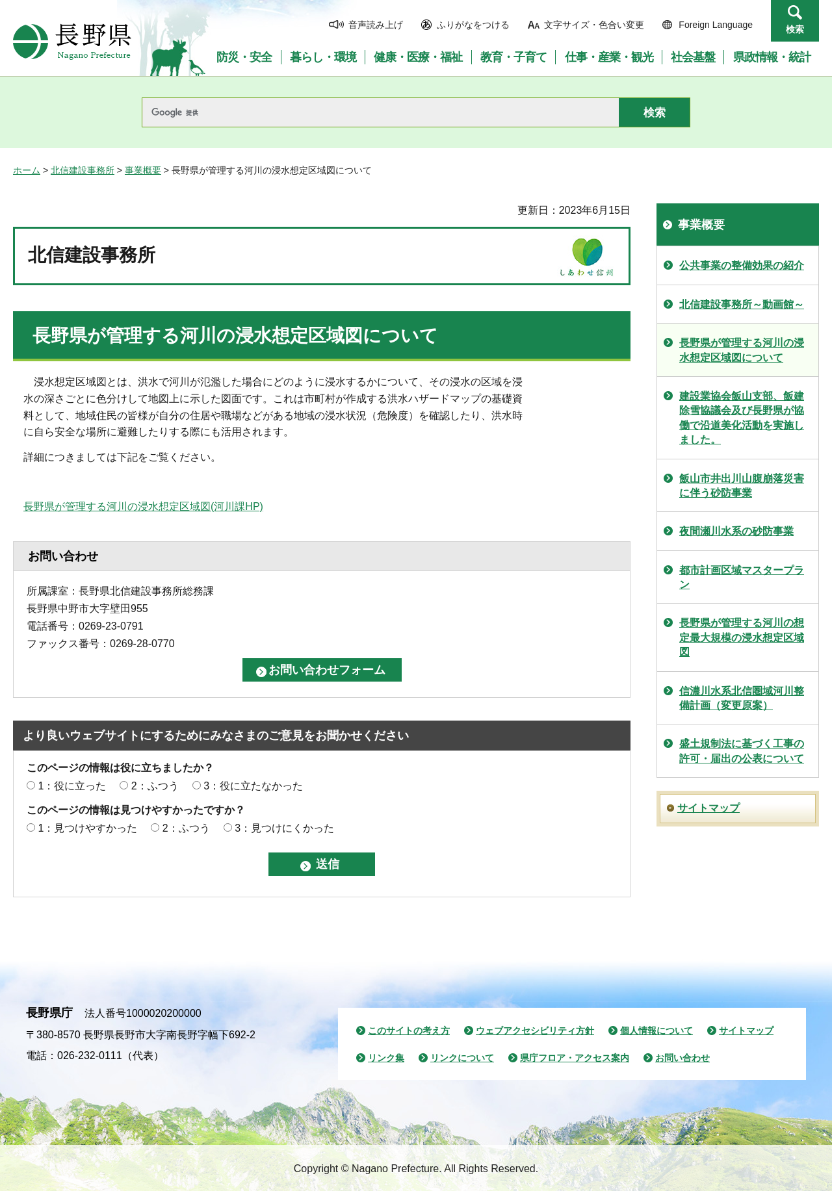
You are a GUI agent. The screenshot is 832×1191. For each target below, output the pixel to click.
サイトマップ (708, 807)
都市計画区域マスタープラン (741, 577)
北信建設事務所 (82, 170)
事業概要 (143, 170)
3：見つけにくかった (284, 828)
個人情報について (656, 1030)
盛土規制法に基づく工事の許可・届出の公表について (741, 750)
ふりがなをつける (473, 24)
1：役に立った (72, 785)
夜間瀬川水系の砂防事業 (736, 531)
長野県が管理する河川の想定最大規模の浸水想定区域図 (741, 637)
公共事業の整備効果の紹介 (741, 265)
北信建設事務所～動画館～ (741, 304)
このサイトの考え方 (409, 1030)
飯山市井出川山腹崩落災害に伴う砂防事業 (741, 485)
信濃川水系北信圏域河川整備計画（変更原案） (741, 698)
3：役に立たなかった (253, 785)
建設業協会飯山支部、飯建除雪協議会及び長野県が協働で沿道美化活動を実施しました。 (741, 418)
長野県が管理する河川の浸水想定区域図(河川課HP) (143, 506)
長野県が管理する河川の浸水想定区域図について (741, 350)
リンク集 (386, 1058)
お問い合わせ (682, 1058)
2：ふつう (155, 785)
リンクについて (462, 1058)
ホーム (26, 170)
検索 (795, 29)
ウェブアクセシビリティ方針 (535, 1030)
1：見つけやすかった (87, 828)
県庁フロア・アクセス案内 (574, 1058)
